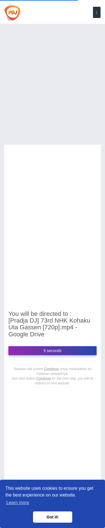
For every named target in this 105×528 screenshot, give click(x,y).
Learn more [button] (17, 502)
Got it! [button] (52, 517)
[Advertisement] (52, 88)
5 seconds (53, 350)
